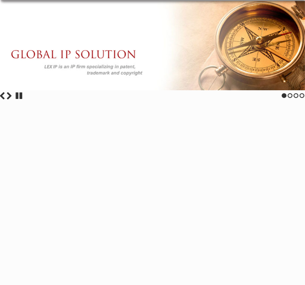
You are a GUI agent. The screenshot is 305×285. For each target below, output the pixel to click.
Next (9, 95)
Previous (2, 95)
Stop (19, 95)
